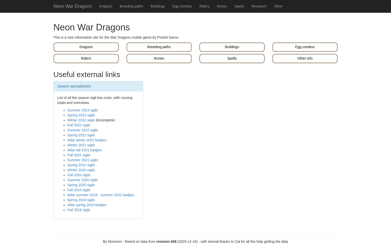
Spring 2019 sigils (81, 200)
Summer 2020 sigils (82, 180)
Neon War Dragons (72, 6)
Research (258, 6)
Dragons (105, 6)
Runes (222, 6)
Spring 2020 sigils (81, 185)
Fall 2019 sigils (79, 190)
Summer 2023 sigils (82, 110)
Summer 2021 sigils (82, 160)
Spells (239, 6)
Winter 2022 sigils (81, 120)
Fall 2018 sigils (79, 210)
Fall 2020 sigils (79, 175)
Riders (204, 6)
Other (278, 6)
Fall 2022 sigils (79, 125)
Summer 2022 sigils (82, 130)
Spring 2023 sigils (81, 115)
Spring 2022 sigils (81, 135)
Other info (304, 58)
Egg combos (182, 6)
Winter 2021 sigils (81, 145)
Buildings (158, 6)
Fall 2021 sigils (79, 155)
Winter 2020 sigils (81, 170)
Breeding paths (131, 6)
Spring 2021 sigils (81, 165)
